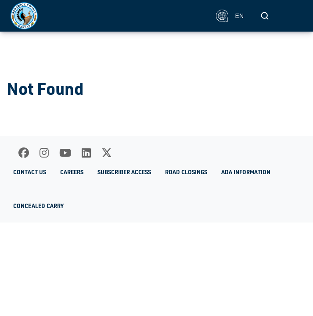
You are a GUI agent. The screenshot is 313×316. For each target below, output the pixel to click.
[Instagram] (44, 152)
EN (230, 16)
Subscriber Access (124, 172)
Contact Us (29, 172)
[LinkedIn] (86, 152)
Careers (71, 172)
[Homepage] (108, 16)
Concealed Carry (38, 205)
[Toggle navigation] (292, 15)
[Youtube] (65, 152)
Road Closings (186, 172)
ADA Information (245, 172)
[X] (106, 152)
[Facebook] (23, 152)
